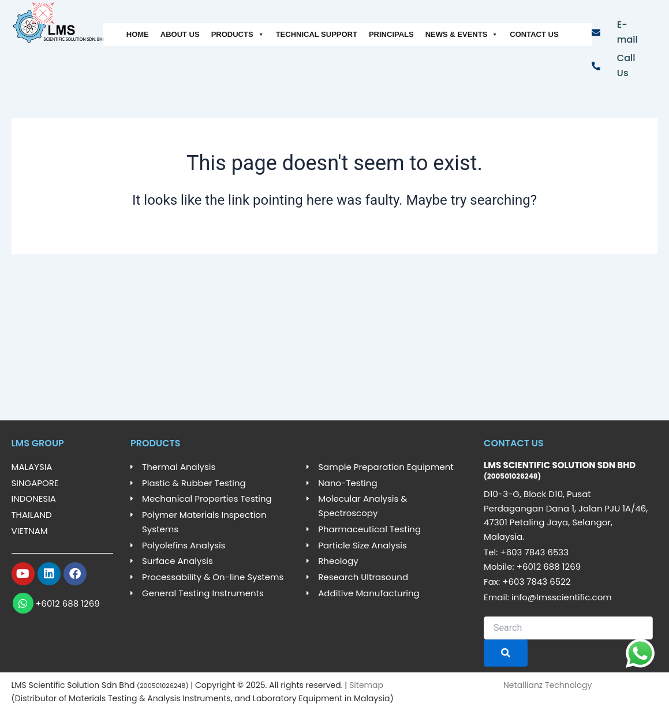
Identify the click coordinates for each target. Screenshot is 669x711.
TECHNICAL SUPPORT (316, 34)
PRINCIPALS (391, 34)
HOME (137, 34)
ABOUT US (180, 34)
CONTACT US (534, 34)
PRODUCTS (237, 34)
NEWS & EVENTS (462, 34)
